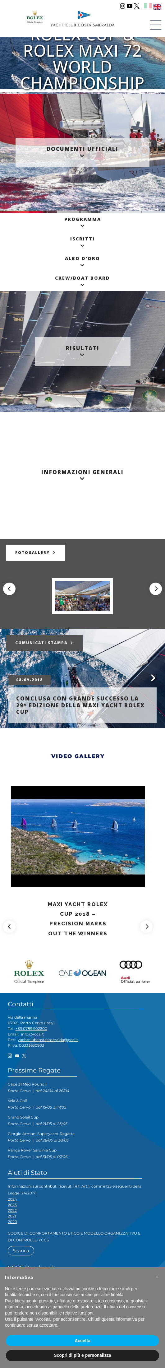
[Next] (155, 589)
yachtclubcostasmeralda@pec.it (48, 1039)
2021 (12, 1216)
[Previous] (9, 589)
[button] (157, 1277)
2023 (12, 1205)
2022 (12, 1210)
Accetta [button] (82, 1340)
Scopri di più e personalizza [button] (82, 1355)
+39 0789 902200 (31, 1028)
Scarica (21, 1251)
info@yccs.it (32, 1034)
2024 (12, 1199)
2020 (12, 1221)
